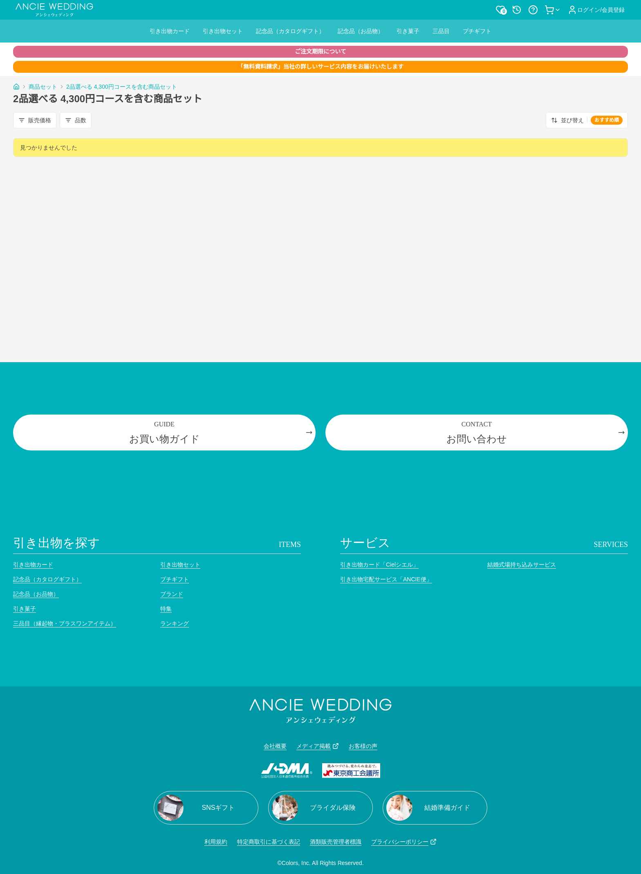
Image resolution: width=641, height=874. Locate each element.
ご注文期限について (320, 51)
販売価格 (34, 120)
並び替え (587, 120)
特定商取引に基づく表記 (268, 841)
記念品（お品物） (360, 31)
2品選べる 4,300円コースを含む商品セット (121, 86)
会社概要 (275, 746)
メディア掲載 (317, 746)
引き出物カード (170, 31)
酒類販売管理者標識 (335, 841)
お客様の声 (363, 746)
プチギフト (477, 31)
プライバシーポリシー (404, 841)
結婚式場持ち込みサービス (521, 564)
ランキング (174, 623)
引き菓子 (408, 31)
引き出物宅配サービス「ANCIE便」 (386, 579)
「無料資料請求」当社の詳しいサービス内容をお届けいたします (320, 66)
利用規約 (215, 841)
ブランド (171, 594)
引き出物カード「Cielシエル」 (379, 564)
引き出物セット (223, 31)
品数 (75, 120)
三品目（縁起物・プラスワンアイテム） (64, 623)
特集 (166, 608)
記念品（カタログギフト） (290, 31)
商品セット (43, 86)
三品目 (441, 31)
